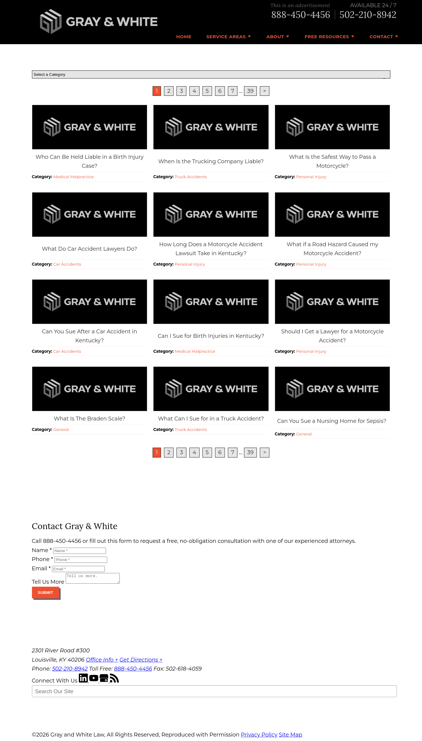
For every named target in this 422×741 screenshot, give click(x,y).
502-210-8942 (368, 14)
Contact (381, 36)
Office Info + (102, 661)
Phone (42, 559)
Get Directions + (140, 661)
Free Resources (327, 36)
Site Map (290, 736)
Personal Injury (311, 176)
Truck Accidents (191, 176)
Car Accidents (67, 264)
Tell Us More (48, 583)
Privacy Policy (259, 736)
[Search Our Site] (214, 693)
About (275, 36)
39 (250, 91)
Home (183, 36)
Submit (45, 594)
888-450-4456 (300, 14)
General (61, 429)
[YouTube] (94, 682)
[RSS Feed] (114, 682)
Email (41, 568)
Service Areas (226, 36)
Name (42, 550)
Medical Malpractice (73, 176)
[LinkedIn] (84, 682)
